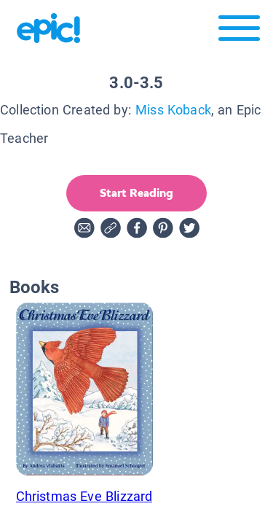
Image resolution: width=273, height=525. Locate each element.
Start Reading (136, 193)
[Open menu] (239, 32)
